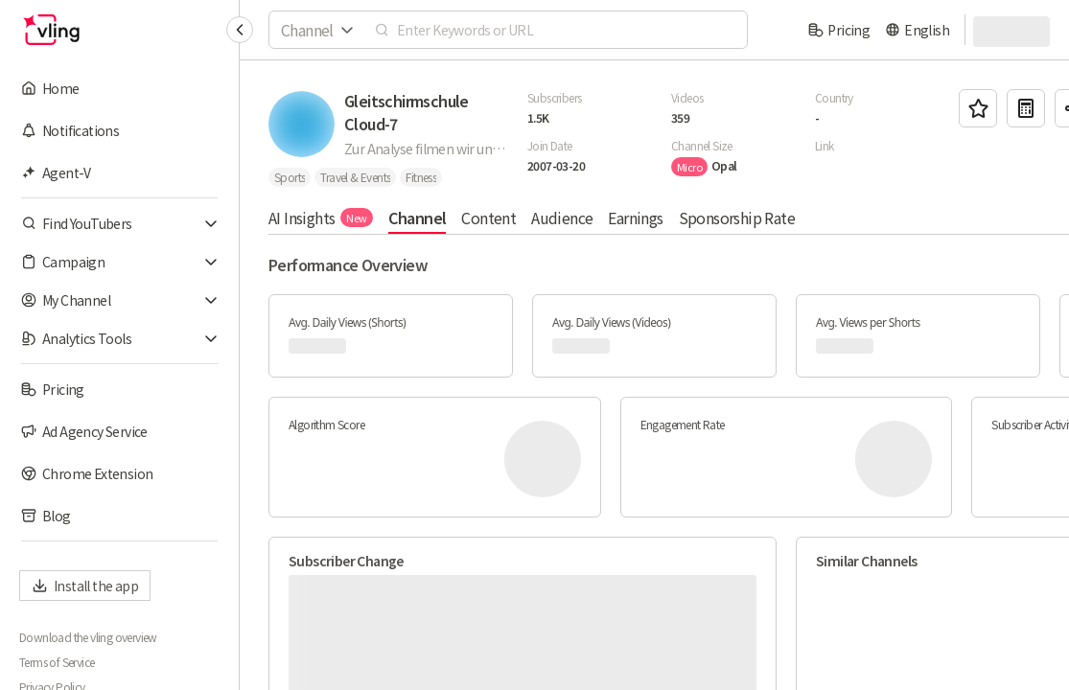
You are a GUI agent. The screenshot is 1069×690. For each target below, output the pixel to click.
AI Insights (320, 217)
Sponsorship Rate (737, 217)
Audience (562, 217)
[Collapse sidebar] (239, 29)
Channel (417, 217)
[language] (917, 29)
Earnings (635, 217)
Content (488, 217)
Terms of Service (56, 662)
